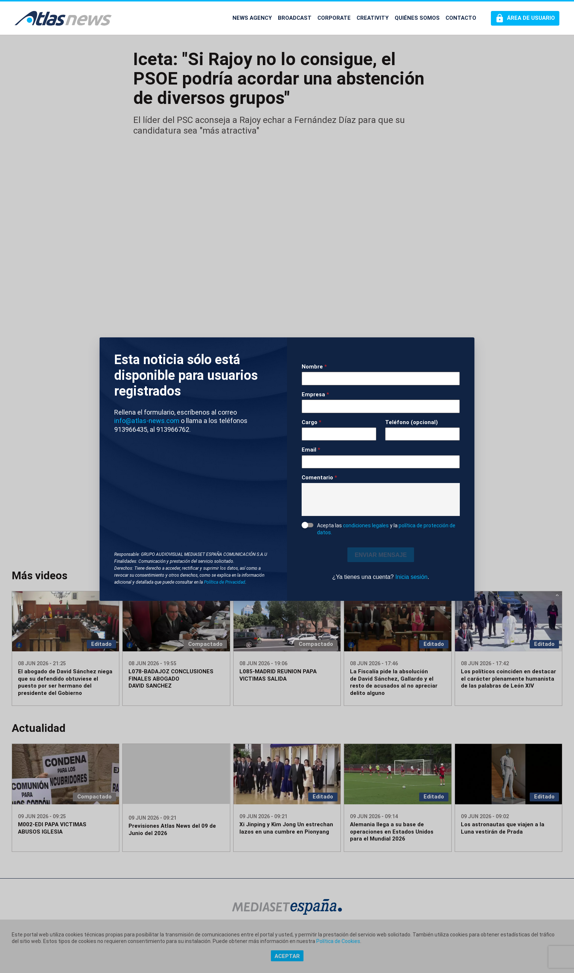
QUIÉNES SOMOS (417, 18)
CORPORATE (334, 18)
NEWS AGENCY (252, 18)
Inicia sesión (411, 577)
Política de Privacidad (224, 582)
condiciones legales (366, 525)
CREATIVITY (373, 18)
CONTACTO (461, 18)
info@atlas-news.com (146, 420)
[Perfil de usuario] (525, 18)
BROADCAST (295, 18)
